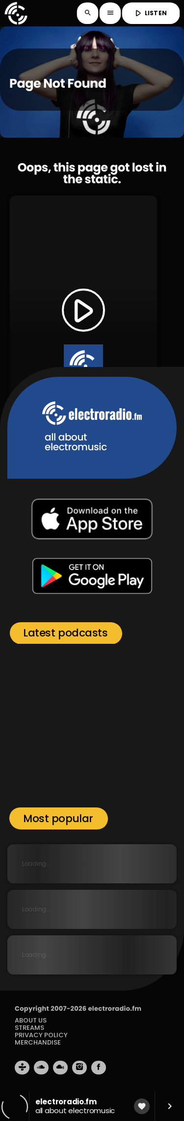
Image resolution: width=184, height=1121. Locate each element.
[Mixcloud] (60, 1067)
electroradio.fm (114, 1008)
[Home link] (15, 13)
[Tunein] (22, 1067)
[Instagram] (79, 1067)
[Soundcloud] (41, 1067)
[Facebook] (98, 1067)
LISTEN (150, 13)
